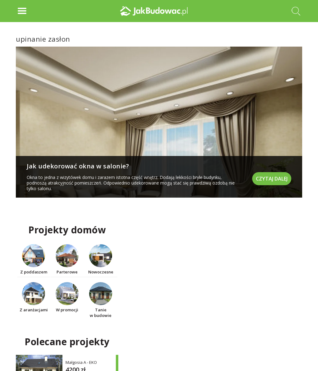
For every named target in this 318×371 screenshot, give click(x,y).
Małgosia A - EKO (81, 362)
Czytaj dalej (272, 178)
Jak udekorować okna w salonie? (78, 166)
